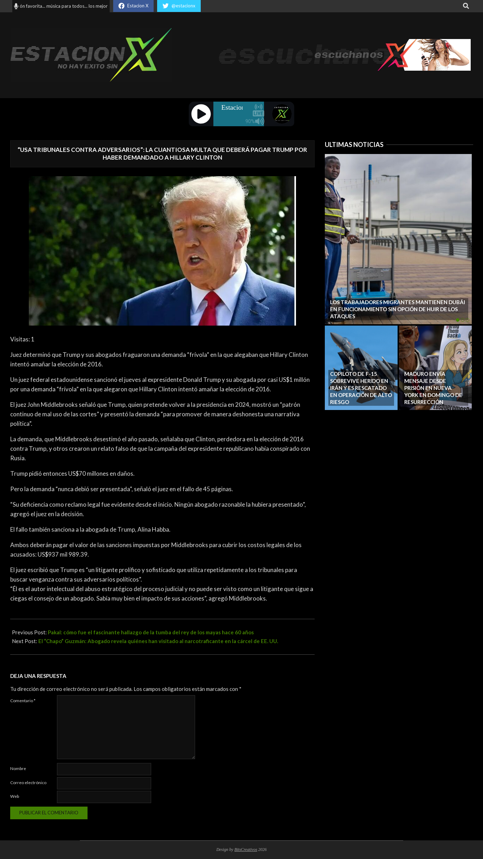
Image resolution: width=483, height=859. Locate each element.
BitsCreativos (245, 849)
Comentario (23, 700)
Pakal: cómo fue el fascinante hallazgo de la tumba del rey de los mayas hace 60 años (151, 632)
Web (14, 796)
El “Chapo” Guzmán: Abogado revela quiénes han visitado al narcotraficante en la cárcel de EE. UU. (158, 641)
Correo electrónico (28, 782)
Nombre (18, 768)
